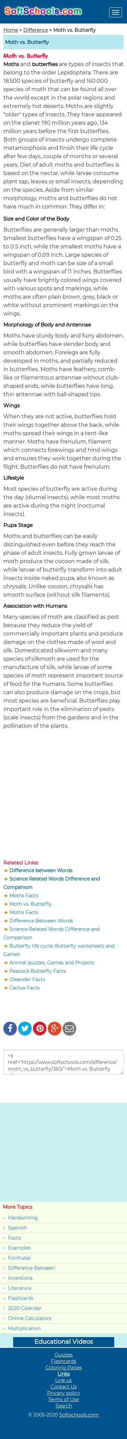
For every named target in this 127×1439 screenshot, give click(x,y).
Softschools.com (79, 1415)
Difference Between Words (41, 921)
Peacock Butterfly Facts (37, 971)
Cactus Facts (24, 988)
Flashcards (20, 1298)
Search (64, 1406)
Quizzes (64, 1355)
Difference (35, 30)
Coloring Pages (63, 1368)
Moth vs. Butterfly (30, 904)
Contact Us (64, 1387)
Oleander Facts (27, 979)
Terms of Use (63, 1399)
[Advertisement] (63, 796)
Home (10, 30)
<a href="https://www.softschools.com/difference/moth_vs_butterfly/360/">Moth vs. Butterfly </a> (63, 1062)
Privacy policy (63, 1393)
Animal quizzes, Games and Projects (52, 963)
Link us (63, 1380)
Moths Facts (23, 896)
